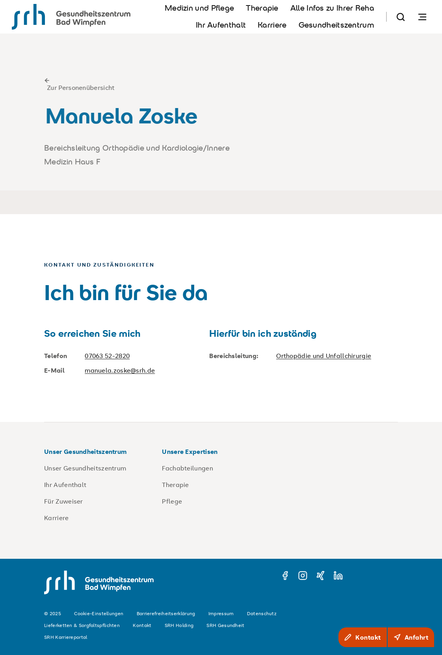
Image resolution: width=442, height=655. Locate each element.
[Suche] (401, 17)
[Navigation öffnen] (422, 17)
